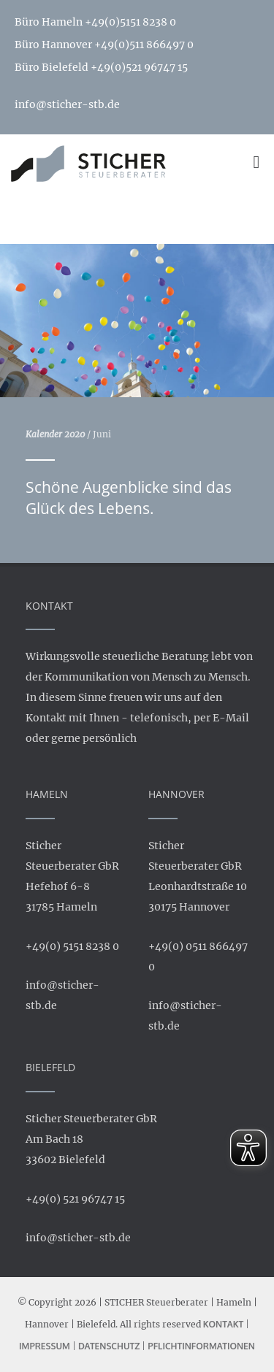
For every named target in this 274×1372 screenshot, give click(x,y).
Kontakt (223, 1324)
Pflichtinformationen (201, 1346)
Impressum (44, 1346)
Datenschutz (109, 1346)
